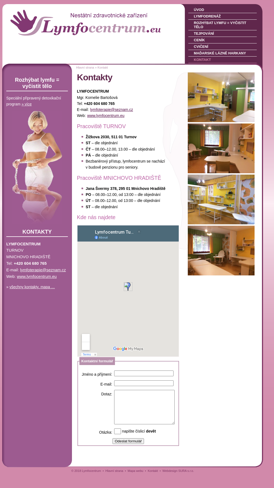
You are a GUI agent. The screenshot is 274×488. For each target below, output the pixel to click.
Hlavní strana (85, 67)
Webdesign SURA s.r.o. (178, 484)
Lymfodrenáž (207, 16)
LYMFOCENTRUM (40, 14)
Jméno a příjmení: (97, 374)
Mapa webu (135, 484)
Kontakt (202, 60)
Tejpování (204, 33)
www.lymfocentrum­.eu (105, 115)
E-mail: (106, 384)
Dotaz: (106, 394)
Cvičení (201, 47)
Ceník (199, 40)
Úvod (199, 10)
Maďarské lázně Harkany (220, 53)
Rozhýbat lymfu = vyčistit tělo (220, 25)
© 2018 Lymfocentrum (86, 484)
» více (27, 104)
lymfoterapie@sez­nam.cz (111, 109)
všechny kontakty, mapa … (32, 287)
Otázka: (105, 446)
